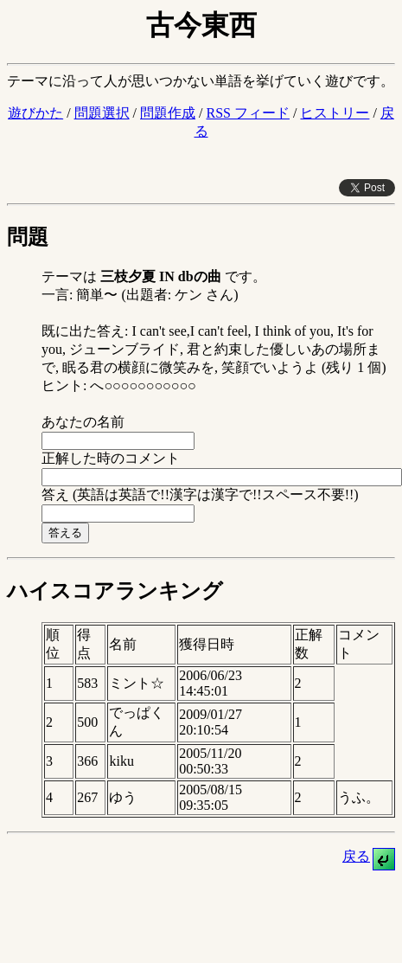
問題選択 (102, 113)
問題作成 (167, 113)
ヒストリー (334, 113)
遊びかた (35, 113)
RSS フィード (247, 113)
